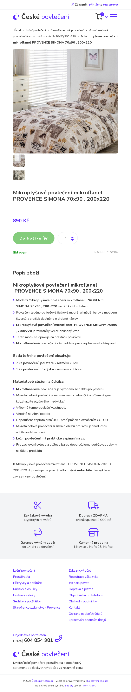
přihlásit (94, 5)
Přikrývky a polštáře (27, 583)
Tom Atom (89, 685)
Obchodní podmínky (83, 601)
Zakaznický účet (80, 570)
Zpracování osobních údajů (87, 620)
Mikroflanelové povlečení (67, 30)
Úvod (17, 30)
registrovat (110, 5)
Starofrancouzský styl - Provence (36, 607)
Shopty (69, 685)
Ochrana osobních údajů (85, 613)
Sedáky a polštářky (27, 601)
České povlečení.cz (42, 681)
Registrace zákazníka (83, 576)
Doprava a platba (81, 589)
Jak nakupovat (79, 583)
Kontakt (74, 607)
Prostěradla (21, 576)
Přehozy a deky (24, 595)
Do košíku (34, 238)
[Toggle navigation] (113, 16)
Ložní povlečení (36, 30)
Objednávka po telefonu (86, 595)
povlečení (41, 16)
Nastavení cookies (98, 681)
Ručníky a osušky (25, 589)
